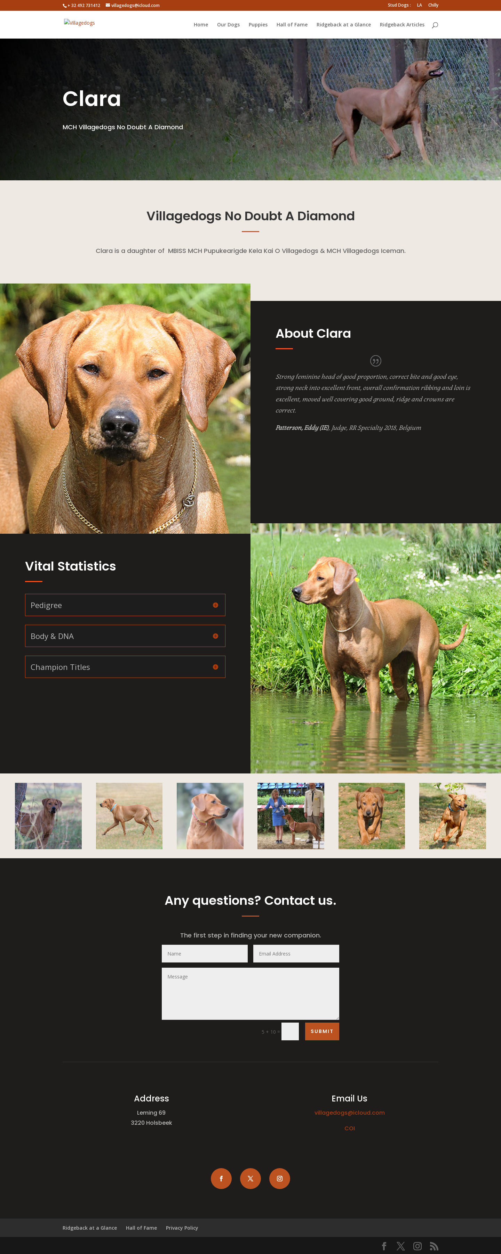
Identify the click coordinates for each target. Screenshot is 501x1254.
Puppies (258, 25)
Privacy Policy (182, 1227)
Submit (322, 1031)
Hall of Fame (292, 25)
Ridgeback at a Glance (344, 25)
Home (201, 25)
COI (349, 1128)
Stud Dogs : (399, 5)
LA (419, 5)
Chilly (433, 5)
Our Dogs (228, 25)
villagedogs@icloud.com (350, 1113)
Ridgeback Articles (402, 25)
